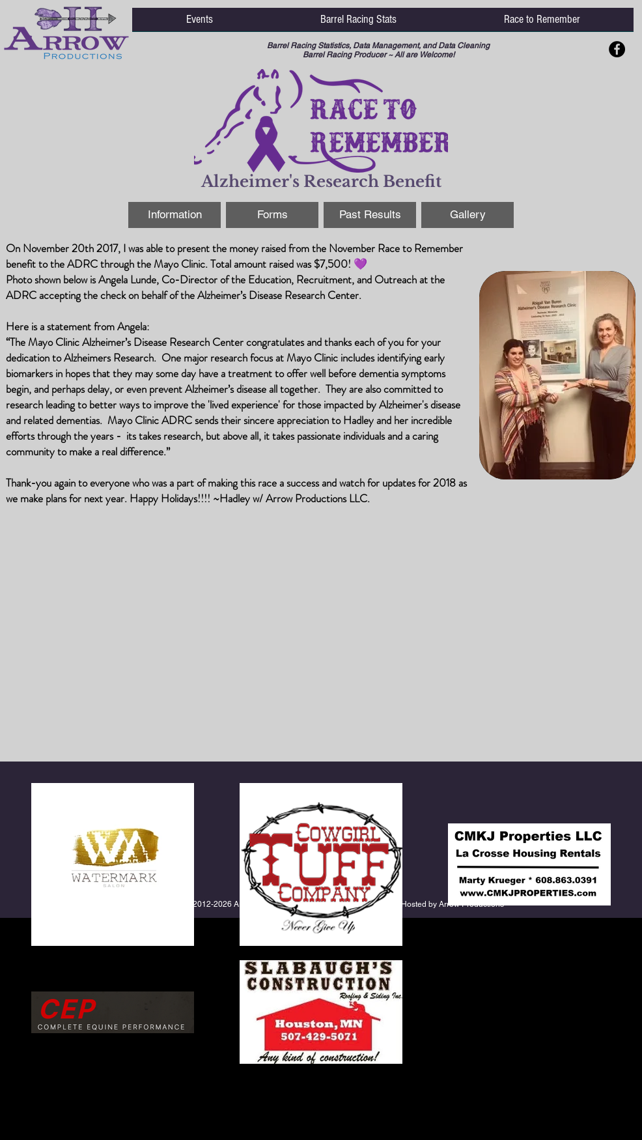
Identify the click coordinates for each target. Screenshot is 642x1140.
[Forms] (272, 215)
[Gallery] (467, 215)
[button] (199, 24)
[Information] (174, 215)
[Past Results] (370, 215)
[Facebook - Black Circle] (617, 49)
